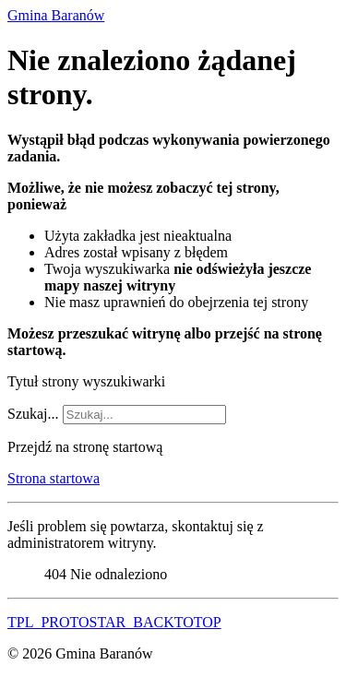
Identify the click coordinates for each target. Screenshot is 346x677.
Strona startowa (53, 478)
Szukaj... (33, 414)
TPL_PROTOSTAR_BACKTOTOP (114, 622)
